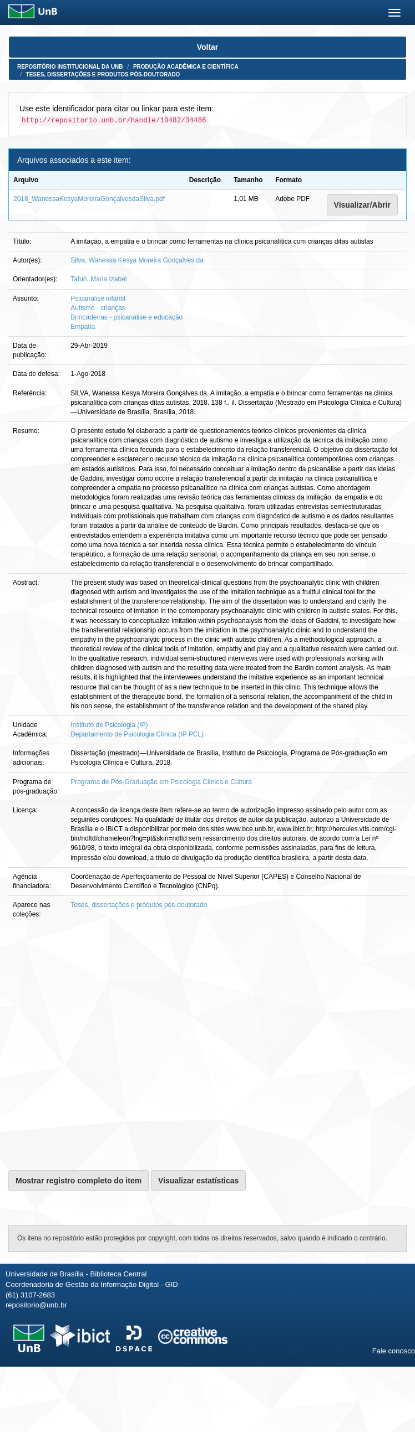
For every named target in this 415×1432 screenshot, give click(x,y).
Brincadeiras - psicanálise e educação (126, 317)
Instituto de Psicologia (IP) (109, 725)
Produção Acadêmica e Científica (186, 67)
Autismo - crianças (97, 308)
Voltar (208, 47)
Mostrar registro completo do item (78, 1180)
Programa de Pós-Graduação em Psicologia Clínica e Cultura (161, 782)
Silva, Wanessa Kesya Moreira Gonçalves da (137, 260)
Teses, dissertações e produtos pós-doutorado (103, 74)
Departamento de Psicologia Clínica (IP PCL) (137, 734)
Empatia (82, 327)
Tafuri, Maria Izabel (98, 279)
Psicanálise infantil (97, 298)
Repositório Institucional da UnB (70, 67)
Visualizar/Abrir (362, 204)
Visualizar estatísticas (198, 1180)
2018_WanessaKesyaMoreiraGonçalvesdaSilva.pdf (89, 199)
